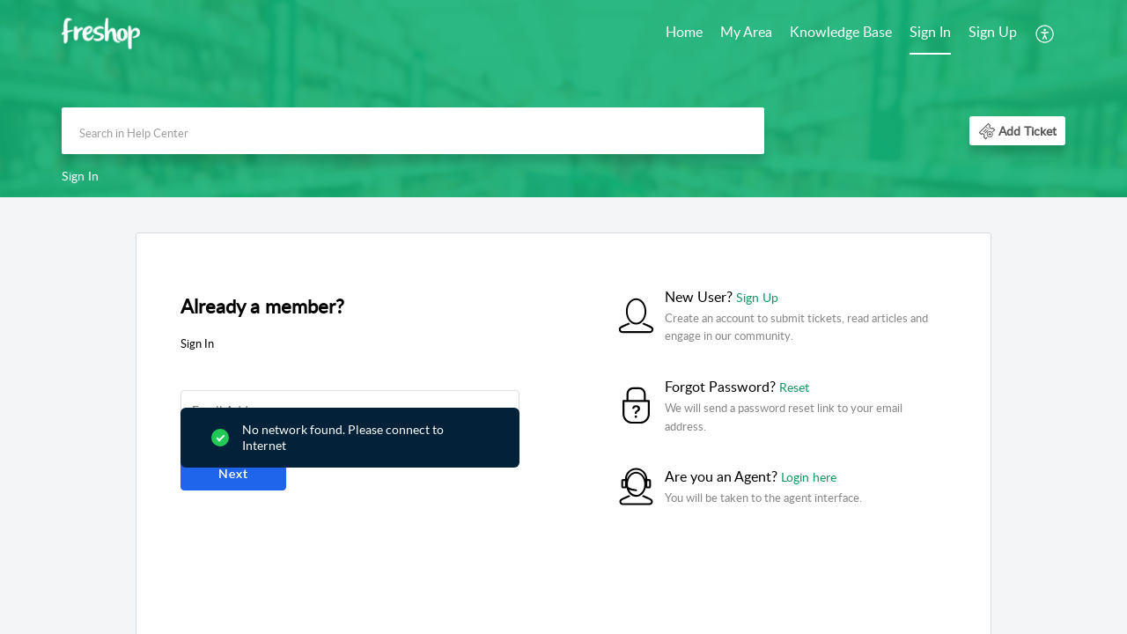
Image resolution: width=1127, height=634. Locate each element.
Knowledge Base (841, 31)
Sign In (930, 31)
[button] (1045, 33)
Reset (794, 387)
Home (684, 31)
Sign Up (993, 31)
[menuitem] (684, 33)
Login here (808, 476)
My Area (746, 31)
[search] (413, 130)
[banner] (563, 98)
